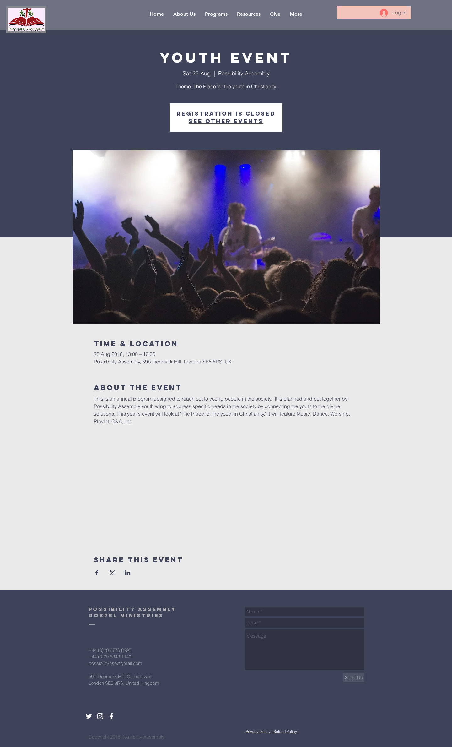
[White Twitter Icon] (89, 716)
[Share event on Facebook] (97, 572)
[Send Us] (353, 677)
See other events (226, 121)
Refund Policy (285, 731)
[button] (184, 14)
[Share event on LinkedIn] (128, 572)
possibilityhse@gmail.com (115, 663)
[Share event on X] (112, 572)
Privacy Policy (258, 731)
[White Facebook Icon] (111, 716)
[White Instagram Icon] (100, 716)
